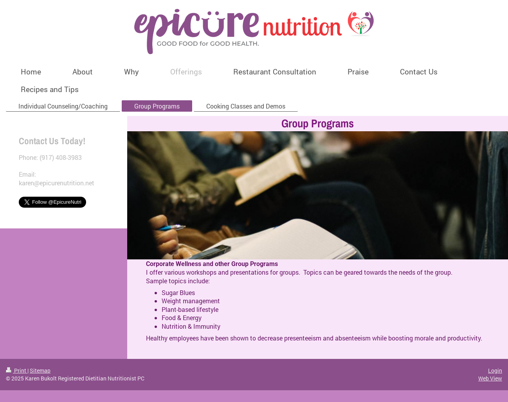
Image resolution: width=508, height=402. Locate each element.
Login (495, 370)
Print (16, 370)
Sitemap (40, 370)
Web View (490, 378)
